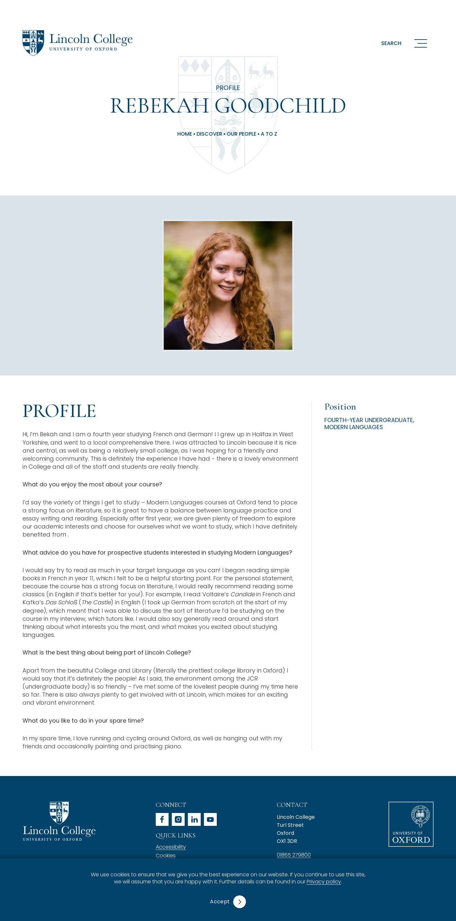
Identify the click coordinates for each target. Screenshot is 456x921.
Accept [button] (220, 901)
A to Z (269, 134)
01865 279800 (294, 855)
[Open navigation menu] (420, 43)
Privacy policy (324, 882)
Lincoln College (59, 821)
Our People (241, 134)
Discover (209, 134)
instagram (178, 819)
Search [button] (391, 43)
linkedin (194, 819)
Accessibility (171, 847)
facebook (162, 819)
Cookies (166, 855)
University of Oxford (411, 824)
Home (184, 134)
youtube (210, 819)
